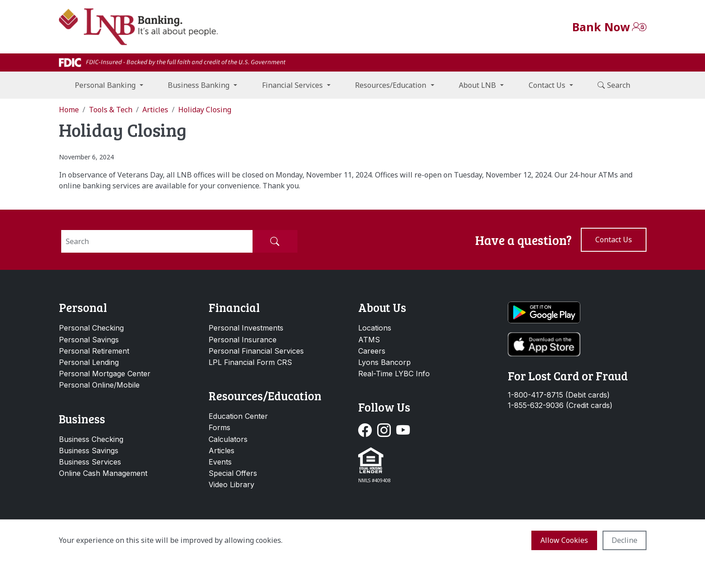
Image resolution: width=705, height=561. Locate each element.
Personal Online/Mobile (99, 384)
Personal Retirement (94, 350)
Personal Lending (89, 362)
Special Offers (233, 473)
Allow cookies (564, 540)
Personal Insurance (243, 339)
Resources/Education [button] (390, 85)
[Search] (157, 241)
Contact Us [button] (547, 85)
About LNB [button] (477, 85)
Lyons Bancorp (384, 362)
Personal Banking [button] (105, 85)
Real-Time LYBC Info (394, 373)
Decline (624, 540)
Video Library (231, 484)
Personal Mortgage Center (105, 373)
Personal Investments (246, 327)
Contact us (613, 240)
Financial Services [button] (292, 85)
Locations (374, 327)
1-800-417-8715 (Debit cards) (559, 395)
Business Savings (88, 450)
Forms (219, 427)
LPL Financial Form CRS (250, 362)
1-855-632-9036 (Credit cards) (560, 405)
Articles (221, 450)
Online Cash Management (103, 473)
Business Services (90, 461)
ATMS (369, 339)
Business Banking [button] (198, 85)
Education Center (238, 416)
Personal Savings (89, 339)
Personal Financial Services (256, 350)
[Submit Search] (274, 241)
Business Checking (91, 439)
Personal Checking (91, 327)
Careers (371, 350)
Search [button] (614, 85)
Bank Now (601, 27)
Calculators (228, 439)
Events (220, 461)
